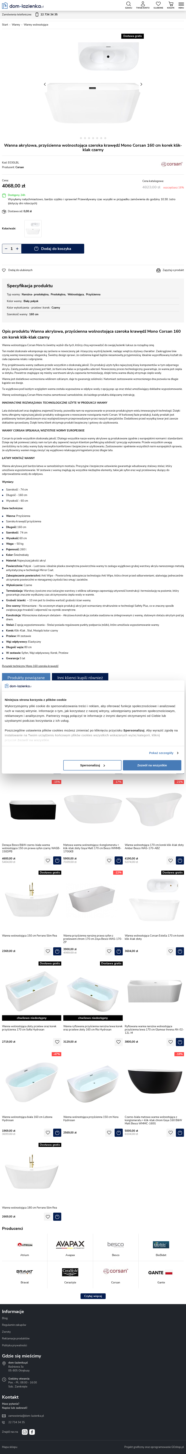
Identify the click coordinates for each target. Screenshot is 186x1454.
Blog (5, 1318)
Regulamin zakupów (14, 1325)
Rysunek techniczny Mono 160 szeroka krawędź (30, 666)
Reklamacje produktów (16, 1338)
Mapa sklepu (9, 1447)
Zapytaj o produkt (173, 270)
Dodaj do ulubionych (20, 270)
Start (5, 25)
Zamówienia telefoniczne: (30, 15)
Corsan (19, 167)
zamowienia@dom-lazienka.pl (26, 1416)
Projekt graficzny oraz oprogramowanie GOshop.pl (154, 1447)
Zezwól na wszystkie (152, 765)
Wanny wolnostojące (36, 25)
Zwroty (6, 1332)
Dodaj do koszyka (56, 248)
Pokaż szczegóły (161, 753)
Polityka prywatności (14, 1345)
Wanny (16, 25)
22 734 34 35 (16, 1422)
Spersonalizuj (92, 765)
